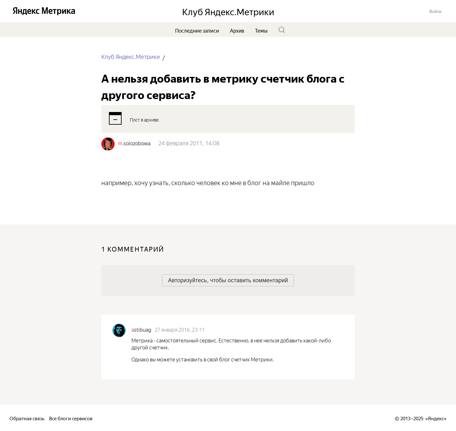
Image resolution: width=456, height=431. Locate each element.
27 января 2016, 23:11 (180, 329)
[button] (435, 11)
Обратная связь (27, 418)
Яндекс (436, 418)
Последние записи (197, 30)
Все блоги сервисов (70, 418)
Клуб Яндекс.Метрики (130, 56)
